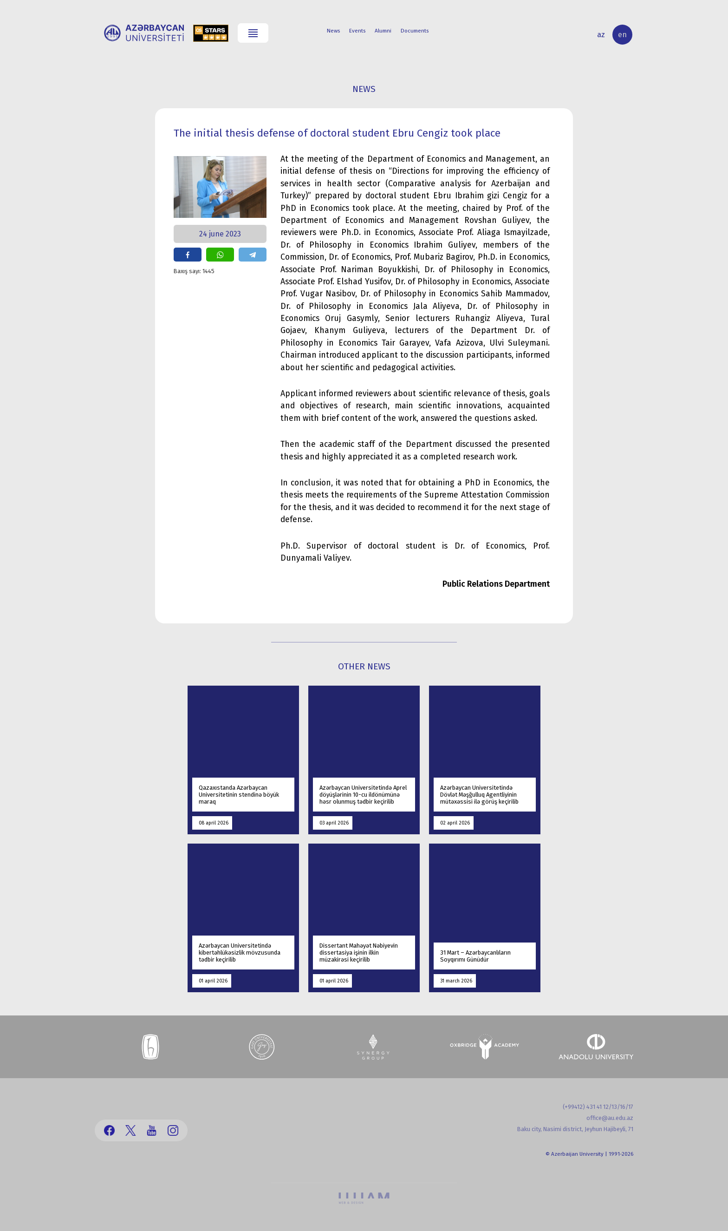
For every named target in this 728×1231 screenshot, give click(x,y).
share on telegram (252, 255)
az (601, 34)
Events (357, 30)
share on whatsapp (220, 255)
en (622, 34)
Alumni (383, 30)
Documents (415, 30)
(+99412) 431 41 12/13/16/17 (598, 1106)
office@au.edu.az (609, 1117)
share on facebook (188, 255)
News (333, 30)
